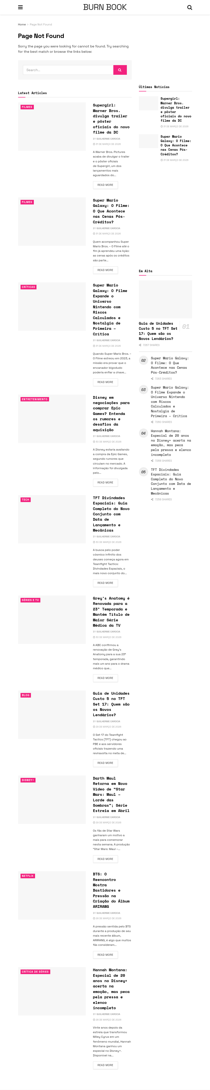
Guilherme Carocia (108, 138)
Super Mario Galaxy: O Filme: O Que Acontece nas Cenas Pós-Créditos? (111, 211)
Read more (108, 185)
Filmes (27, 107)
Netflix (28, 876)
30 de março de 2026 (107, 441)
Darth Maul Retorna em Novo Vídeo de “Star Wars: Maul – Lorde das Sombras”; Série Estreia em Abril (111, 794)
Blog (26, 695)
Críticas (28, 287)
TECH (25, 499)
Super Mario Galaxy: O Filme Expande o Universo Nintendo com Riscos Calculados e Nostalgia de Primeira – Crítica (110, 309)
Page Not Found (41, 24)
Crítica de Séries (35, 971)
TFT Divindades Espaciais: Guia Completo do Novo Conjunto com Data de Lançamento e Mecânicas (111, 514)
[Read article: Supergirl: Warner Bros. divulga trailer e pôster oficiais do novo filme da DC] (52, 126)
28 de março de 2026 (107, 918)
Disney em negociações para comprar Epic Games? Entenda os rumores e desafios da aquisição (111, 413)
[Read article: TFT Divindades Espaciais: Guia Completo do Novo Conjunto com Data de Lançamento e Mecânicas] (52, 519)
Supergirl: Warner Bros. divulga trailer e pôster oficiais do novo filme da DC (111, 118)
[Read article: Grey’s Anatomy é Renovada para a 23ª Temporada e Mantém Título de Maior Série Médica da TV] (52, 619)
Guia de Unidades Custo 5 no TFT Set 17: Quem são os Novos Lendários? (111, 704)
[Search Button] (189, 7)
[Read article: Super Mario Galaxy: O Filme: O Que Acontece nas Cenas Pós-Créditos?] (52, 221)
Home (22, 24)
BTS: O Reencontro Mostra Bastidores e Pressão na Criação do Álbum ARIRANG (111, 890)
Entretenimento (35, 399)
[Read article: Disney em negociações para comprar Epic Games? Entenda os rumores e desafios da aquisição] (52, 419)
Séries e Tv (30, 600)
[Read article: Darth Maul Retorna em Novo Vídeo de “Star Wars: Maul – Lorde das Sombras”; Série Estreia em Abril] (52, 799)
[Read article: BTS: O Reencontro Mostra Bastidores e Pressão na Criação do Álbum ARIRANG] (52, 895)
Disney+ (28, 780)
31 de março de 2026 (107, 144)
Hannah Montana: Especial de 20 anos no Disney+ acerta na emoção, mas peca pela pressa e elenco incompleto (111, 989)
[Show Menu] (20, 7)
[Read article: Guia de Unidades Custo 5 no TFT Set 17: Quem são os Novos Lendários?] (52, 715)
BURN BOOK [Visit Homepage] (105, 7)
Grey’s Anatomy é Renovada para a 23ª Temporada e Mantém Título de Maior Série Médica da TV (111, 611)
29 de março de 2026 (107, 726)
